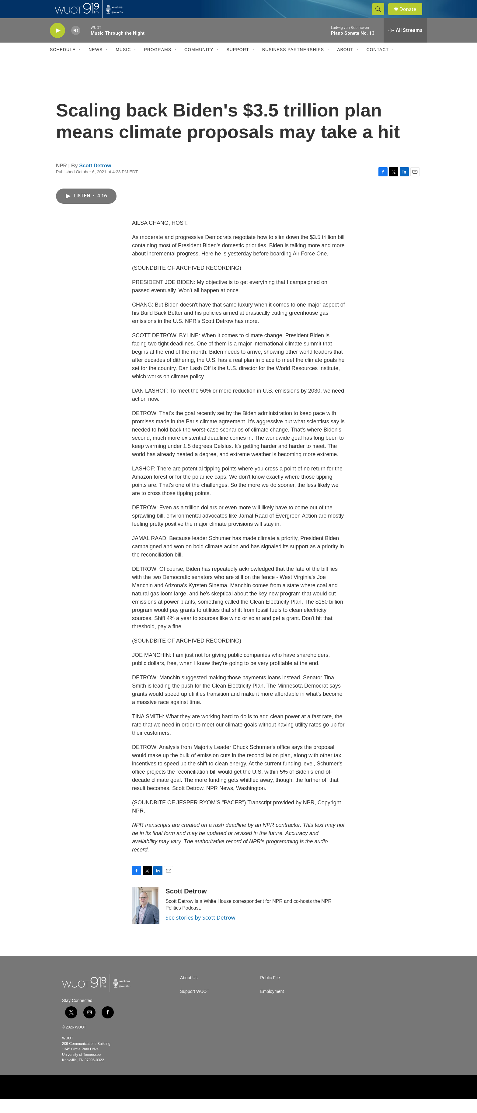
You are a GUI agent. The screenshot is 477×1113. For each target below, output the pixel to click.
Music (123, 63)
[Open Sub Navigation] (80, 63)
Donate (411, 16)
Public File (270, 991)
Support (237, 63)
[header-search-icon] (381, 16)
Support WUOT (194, 1005)
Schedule (62, 63)
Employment (272, 1005)
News (96, 63)
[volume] (76, 44)
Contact (377, 63)
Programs (157, 63)
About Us (189, 991)
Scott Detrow (95, 179)
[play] (57, 44)
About (345, 63)
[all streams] (405, 44)
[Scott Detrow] (145, 919)
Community (198, 63)
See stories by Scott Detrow (200, 931)
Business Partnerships (293, 63)
